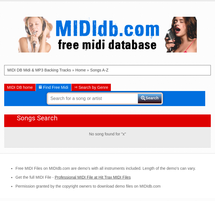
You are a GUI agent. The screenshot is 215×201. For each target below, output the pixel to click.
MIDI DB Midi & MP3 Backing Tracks (39, 70)
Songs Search (37, 118)
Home (80, 70)
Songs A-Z (99, 70)
